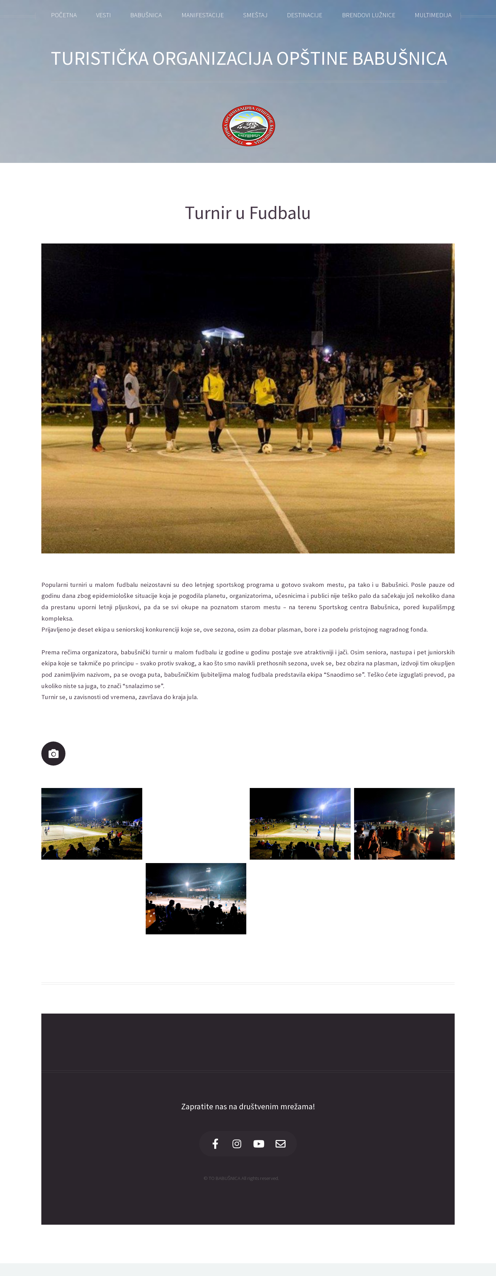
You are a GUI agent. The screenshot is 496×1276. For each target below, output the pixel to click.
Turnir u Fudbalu (248, 212)
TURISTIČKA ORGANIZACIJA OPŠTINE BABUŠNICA (249, 58)
